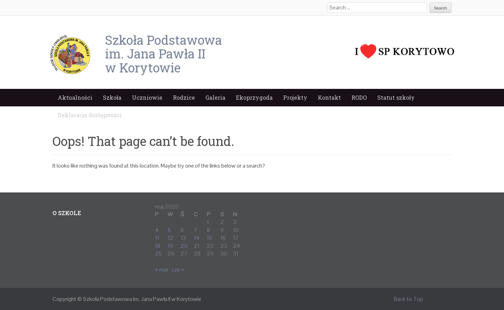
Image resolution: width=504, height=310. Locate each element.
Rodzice (184, 97)
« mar (161, 269)
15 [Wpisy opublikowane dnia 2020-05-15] (209, 237)
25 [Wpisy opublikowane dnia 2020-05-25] (158, 253)
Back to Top (408, 299)
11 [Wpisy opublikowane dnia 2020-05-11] (157, 237)
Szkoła (112, 97)
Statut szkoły (396, 97)
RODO (359, 97)
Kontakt (329, 97)
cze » (178, 269)
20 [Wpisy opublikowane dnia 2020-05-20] (184, 245)
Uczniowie (147, 97)
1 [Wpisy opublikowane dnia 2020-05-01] (208, 222)
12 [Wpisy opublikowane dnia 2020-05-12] (170, 237)
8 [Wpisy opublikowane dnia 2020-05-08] (208, 230)
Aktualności (75, 97)
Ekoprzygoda (254, 97)
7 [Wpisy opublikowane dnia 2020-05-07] (195, 230)
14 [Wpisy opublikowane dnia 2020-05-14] (197, 237)
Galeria (215, 97)
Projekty (295, 97)
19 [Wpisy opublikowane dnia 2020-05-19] (170, 245)
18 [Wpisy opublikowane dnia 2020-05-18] (157, 245)
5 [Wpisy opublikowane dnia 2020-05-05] (169, 230)
